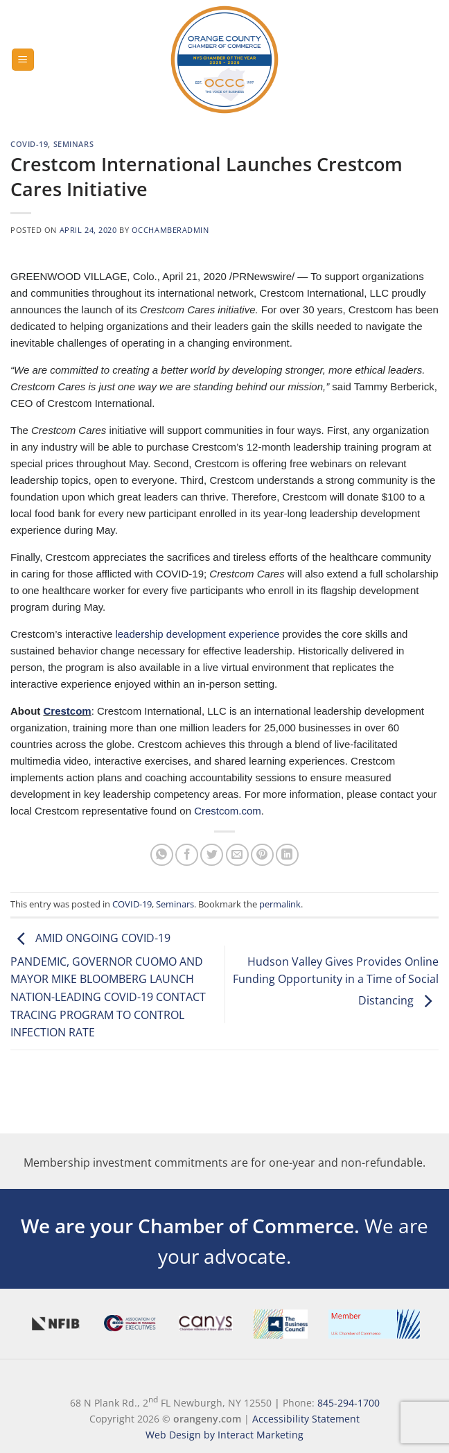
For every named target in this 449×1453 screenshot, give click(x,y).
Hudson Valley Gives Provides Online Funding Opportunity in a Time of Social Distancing (336, 981)
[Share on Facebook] (186, 855)
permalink (280, 904)
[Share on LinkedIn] (287, 855)
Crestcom (67, 711)
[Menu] (23, 60)
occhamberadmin (170, 230)
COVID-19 (29, 144)
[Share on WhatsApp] (161, 855)
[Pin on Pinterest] (262, 855)
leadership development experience (197, 634)
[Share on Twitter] (211, 855)
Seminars (73, 144)
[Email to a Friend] (237, 855)
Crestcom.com (227, 811)
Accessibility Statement (306, 1418)
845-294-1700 (348, 1402)
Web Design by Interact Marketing (224, 1434)
